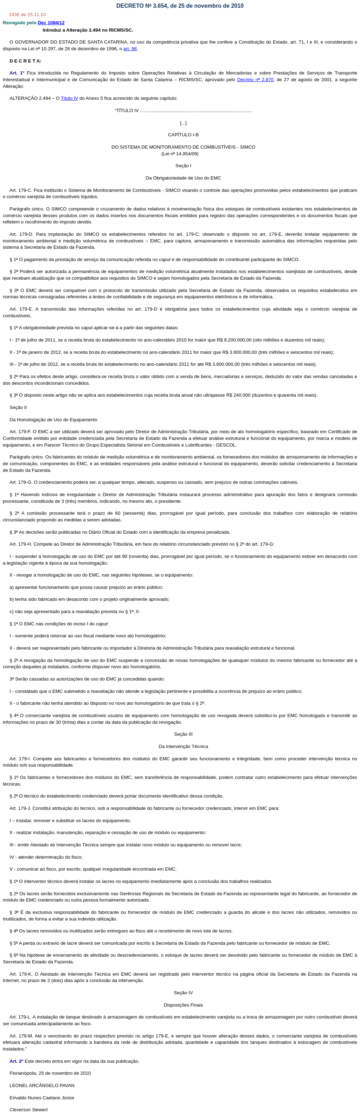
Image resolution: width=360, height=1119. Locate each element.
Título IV (69, 98)
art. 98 (130, 48)
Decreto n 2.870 (255, 79)
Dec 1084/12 (51, 22)
